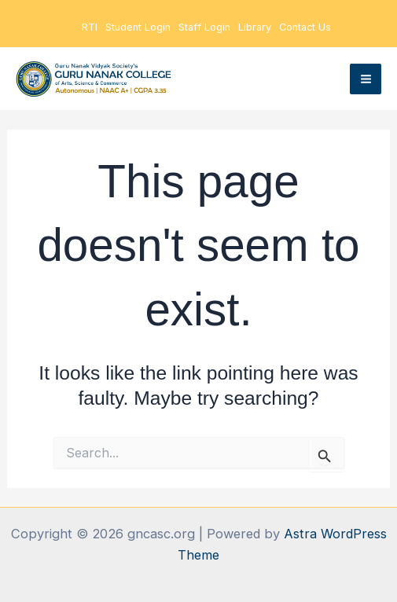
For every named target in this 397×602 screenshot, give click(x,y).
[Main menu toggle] (365, 79)
